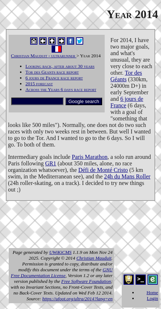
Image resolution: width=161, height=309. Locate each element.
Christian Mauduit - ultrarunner (43, 55)
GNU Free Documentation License (62, 272)
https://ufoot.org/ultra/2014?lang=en (77, 298)
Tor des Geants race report (52, 72)
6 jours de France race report (54, 78)
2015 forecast (39, 83)
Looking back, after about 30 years (59, 66)
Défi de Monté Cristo (103, 170)
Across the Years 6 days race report (60, 89)
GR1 (50, 163)
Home (152, 292)
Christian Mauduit (93, 258)
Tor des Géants (126, 76)
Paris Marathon (90, 157)
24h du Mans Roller (127, 176)
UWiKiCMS (60, 252)
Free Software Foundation (86, 281)
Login (152, 298)
